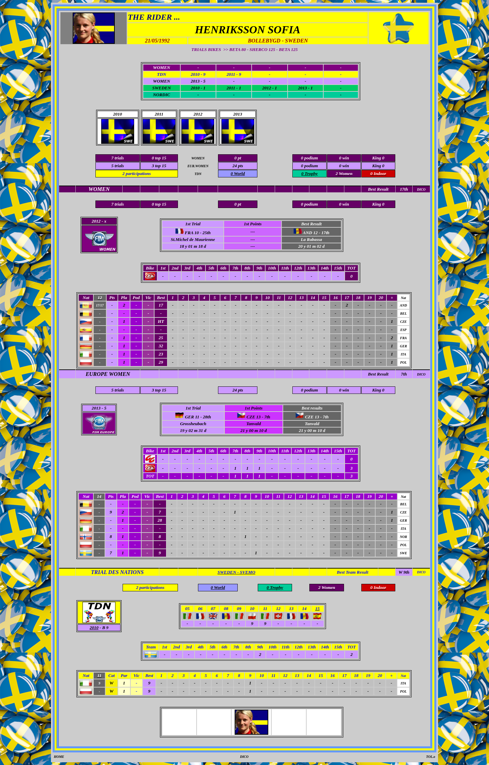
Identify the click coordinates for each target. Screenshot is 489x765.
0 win (344, 165)
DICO (421, 374)
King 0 (378, 165)
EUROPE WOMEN (108, 374)
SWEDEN (161, 87)
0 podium (309, 165)
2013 (96, 408)
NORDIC (161, 94)
